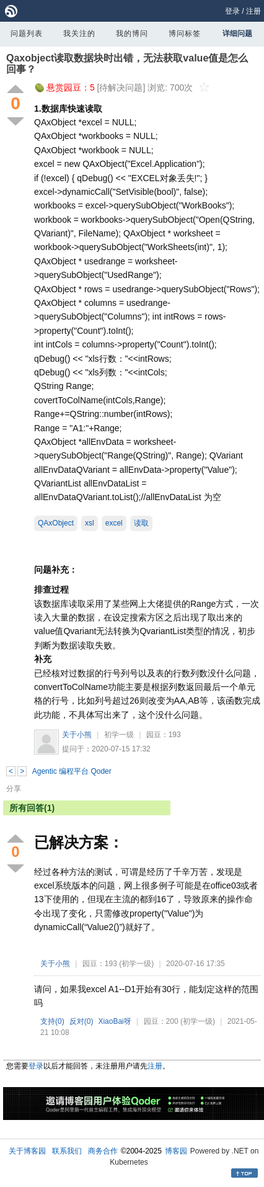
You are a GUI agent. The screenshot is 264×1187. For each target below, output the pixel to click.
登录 (232, 11)
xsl (89, 523)
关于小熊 (77, 734)
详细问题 (237, 33)
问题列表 (27, 33)
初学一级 (119, 734)
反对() (81, 1021)
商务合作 (103, 1151)
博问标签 (185, 33)
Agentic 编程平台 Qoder (72, 771)
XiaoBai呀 (114, 1021)
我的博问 (132, 33)
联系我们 (67, 1151)
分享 (13, 788)
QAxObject (56, 523)
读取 (141, 523)
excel (114, 523)
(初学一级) (136, 963)
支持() (52, 1021)
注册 (253, 11)
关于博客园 (27, 1151)
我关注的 (79, 33)
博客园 (176, 1151)
